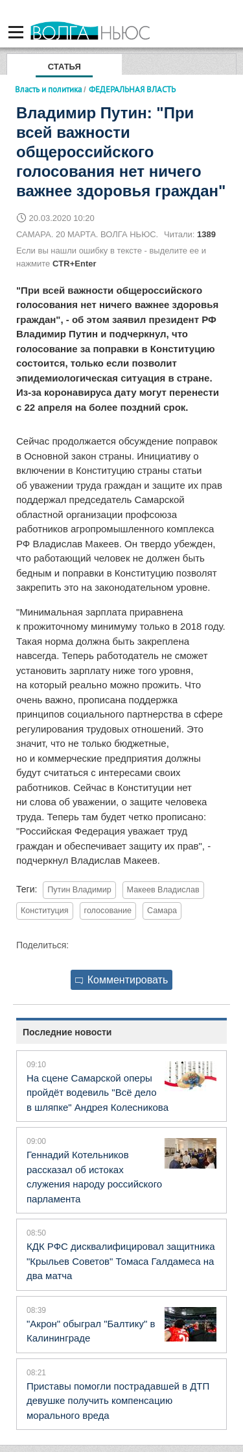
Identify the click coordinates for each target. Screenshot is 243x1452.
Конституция (45, 910)
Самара (162, 910)
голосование (108, 910)
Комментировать (121, 979)
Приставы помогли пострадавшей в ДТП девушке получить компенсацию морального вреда (118, 1401)
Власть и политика (48, 89)
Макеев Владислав (163, 889)
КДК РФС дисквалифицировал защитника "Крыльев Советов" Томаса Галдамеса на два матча (121, 1261)
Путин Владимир (79, 889)
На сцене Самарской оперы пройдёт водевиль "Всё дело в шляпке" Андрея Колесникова (97, 1092)
